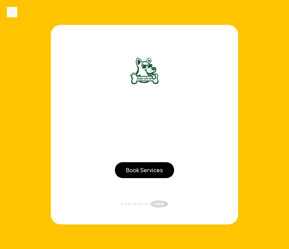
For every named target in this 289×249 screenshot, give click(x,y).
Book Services (144, 170)
